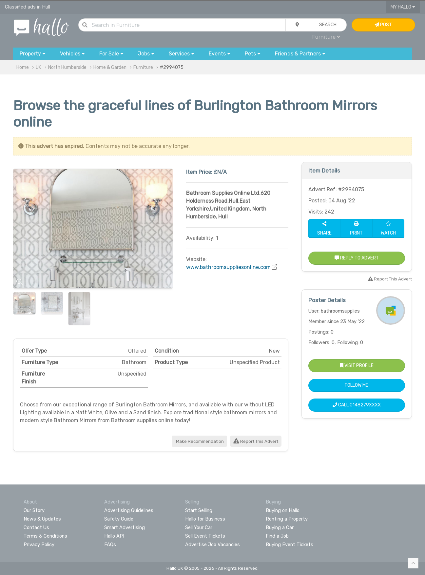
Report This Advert (255, 441)
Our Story (34, 510)
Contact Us (36, 527)
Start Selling (198, 510)
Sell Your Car (198, 527)
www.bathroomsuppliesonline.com (228, 267)
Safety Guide (118, 519)
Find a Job (277, 536)
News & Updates (42, 519)
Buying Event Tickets (289, 544)
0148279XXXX (365, 405)
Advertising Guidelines (128, 510)
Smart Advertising (124, 527)
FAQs (110, 544)
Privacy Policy (39, 544)
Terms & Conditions (45, 536)
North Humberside (67, 67)
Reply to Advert (357, 258)
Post (383, 25)
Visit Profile (357, 365)
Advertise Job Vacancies (212, 544)
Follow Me (356, 385)
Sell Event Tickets (205, 536)
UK (38, 67)
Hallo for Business (205, 519)
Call (357, 405)
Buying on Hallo (282, 510)
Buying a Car (280, 527)
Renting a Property (287, 519)
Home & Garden (109, 67)
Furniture (326, 37)
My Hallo (403, 7)
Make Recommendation (199, 441)
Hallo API (114, 536)
